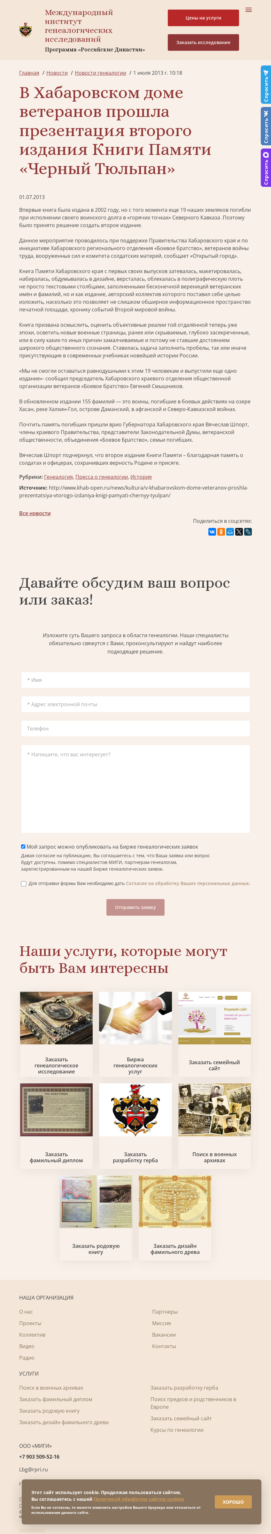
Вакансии (164, 1334)
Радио (27, 1357)
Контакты (164, 1346)
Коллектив (32, 1334)
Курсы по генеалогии (177, 1429)
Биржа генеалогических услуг (135, 1066)
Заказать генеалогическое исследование (56, 1066)
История (141, 476)
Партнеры (165, 1311)
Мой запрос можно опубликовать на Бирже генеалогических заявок (109, 846)
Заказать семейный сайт (214, 1065)
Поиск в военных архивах (214, 1157)
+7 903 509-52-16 (39, 1456)
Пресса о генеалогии (101, 476)
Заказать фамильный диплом (56, 1157)
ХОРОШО (233, 1502)
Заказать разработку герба (135, 1157)
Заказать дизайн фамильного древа (175, 1249)
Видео (27, 1346)
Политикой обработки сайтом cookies (139, 1499)
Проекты (30, 1323)
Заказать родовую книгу (96, 1249)
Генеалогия (58, 476)
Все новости (35, 513)
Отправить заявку (135, 907)
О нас (26, 1311)
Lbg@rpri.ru (33, 1469)
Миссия (161, 1323)
